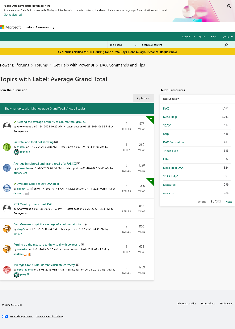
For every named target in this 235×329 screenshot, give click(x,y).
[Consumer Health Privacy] (49, 316)
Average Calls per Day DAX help (38, 184)
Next (228, 201)
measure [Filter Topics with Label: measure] (168, 193)
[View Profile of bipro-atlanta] (25, 269)
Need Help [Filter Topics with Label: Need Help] (170, 117)
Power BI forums (14, 64)
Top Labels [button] (170, 99)
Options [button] (142, 98)
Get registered (13, 14)
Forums (63, 27)
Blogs (130, 27)
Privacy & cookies (186, 303)
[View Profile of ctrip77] (21, 229)
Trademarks (226, 303)
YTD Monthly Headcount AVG (33, 204)
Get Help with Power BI (73, 64)
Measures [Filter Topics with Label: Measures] (169, 185)
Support (160, 27)
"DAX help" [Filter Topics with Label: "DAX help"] (170, 176)
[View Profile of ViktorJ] (21, 146)
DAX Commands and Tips (122, 64)
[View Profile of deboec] (21, 188)
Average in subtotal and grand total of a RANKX (45, 163)
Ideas (96, 27)
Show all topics (75, 108)
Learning (144, 27)
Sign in (201, 36)
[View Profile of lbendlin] (25, 151)
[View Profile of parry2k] (24, 274)
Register (186, 36)
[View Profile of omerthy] (22, 249)
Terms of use (208, 303)
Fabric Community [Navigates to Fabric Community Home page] (40, 27)
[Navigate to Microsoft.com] (10, 27)
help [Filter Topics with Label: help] (166, 134)
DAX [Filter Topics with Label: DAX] (166, 108)
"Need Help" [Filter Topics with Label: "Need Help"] (171, 151)
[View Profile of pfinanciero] (24, 168)
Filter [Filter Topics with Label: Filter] (166, 159)
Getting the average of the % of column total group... (51, 122)
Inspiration (80, 27)
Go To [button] (226, 36)
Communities (112, 27)
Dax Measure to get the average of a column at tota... (49, 224)
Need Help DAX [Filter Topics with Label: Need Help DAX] (173, 168)
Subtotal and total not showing (34, 142)
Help (213, 36)
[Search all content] (185, 44)
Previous (200, 201)
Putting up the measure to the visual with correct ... (47, 244)
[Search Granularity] (123, 44)
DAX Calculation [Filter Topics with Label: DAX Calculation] (173, 142)
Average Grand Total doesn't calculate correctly (45, 265)
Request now (168, 52)
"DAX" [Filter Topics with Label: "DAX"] (167, 125)
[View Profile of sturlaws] (18, 253)
